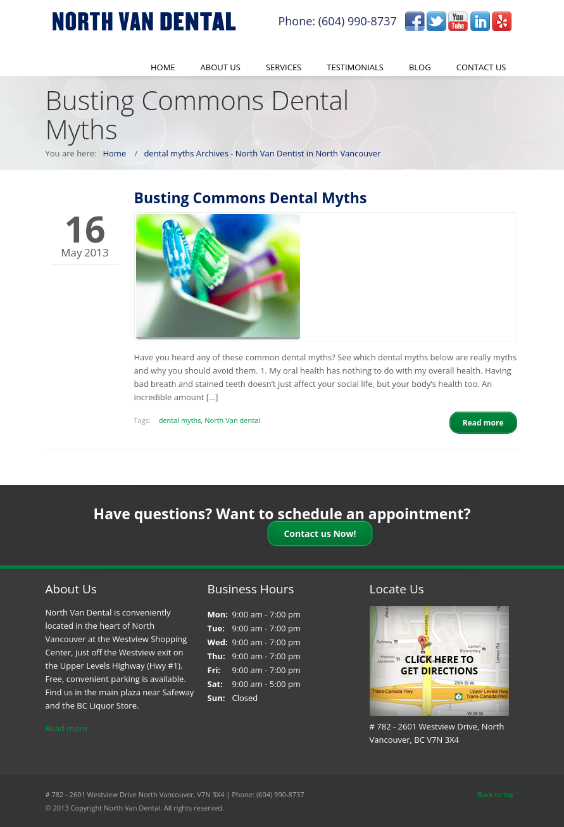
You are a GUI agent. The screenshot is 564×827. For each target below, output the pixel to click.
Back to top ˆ (497, 794)
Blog (420, 67)
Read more (66, 728)
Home (163, 67)
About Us (221, 67)
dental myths (180, 420)
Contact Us (481, 67)
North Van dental (232, 420)
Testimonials (355, 67)
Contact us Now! (320, 533)
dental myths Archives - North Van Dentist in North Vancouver (262, 153)
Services (283, 67)
